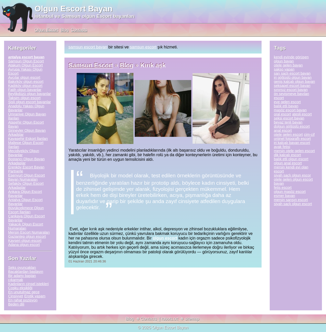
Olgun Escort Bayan (74, 8)
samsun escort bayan (88, 47)
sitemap (192, 319)
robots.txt (169, 319)
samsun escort (143, 47)
